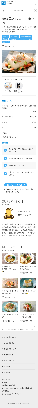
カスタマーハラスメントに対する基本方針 (17, 388)
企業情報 (7, 372)
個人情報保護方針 (8, 385)
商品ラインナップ (10, 349)
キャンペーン (7, 379)
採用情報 (7, 366)
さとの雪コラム (9, 343)
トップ (4, 329)
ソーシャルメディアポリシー (12, 394)
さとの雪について (10, 337)
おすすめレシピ (12, 329)
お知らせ (5, 382)
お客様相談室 (8, 355)
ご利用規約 (6, 391)
